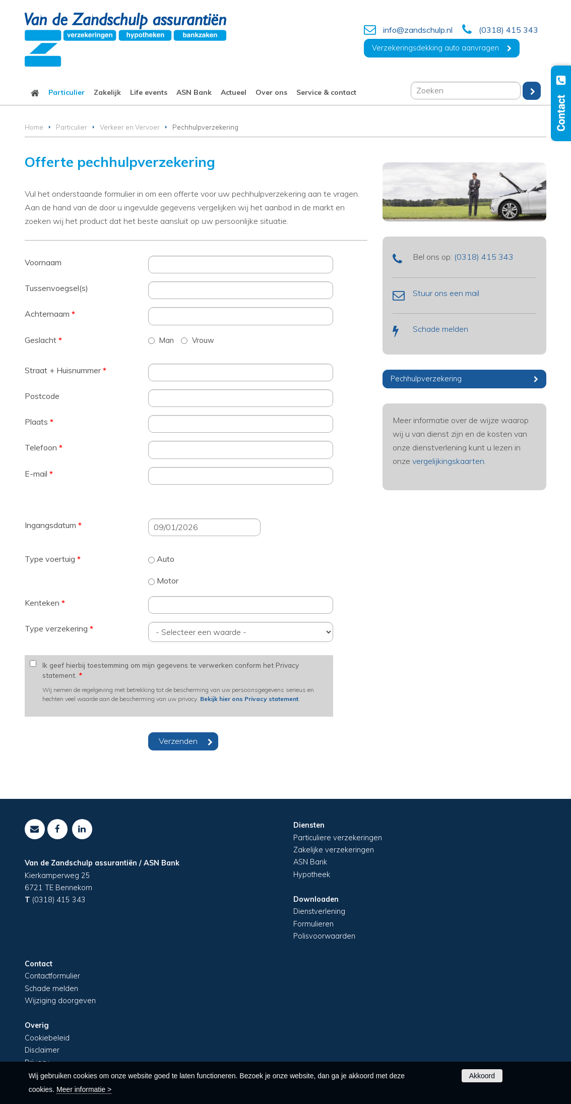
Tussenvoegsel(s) (56, 288)
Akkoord (482, 1076)
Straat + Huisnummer (65, 370)
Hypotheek (311, 874)
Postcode (42, 396)
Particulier (71, 127)
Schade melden (440, 329)
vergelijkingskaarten (448, 461)
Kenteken (45, 603)
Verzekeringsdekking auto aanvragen (435, 47)
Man (166, 340)
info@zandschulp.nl (418, 30)
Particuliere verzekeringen (337, 837)
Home (34, 127)
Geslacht (43, 340)
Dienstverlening (319, 911)
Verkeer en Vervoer (130, 127)
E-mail (39, 474)
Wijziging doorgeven (60, 1000)
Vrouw (203, 340)
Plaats (39, 422)
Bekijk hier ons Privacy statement (249, 699)
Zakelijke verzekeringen (333, 849)
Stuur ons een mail (446, 293)
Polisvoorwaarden (324, 936)
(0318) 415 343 (508, 30)
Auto (165, 559)
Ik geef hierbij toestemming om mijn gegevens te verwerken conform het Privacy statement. (170, 670)
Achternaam (50, 314)
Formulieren (313, 923)
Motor (167, 580)
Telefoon (43, 447)
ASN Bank (310, 861)
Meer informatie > (83, 1089)
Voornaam (43, 262)
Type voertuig (53, 559)
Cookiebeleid (47, 1037)
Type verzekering (59, 628)
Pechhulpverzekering (426, 378)
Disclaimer (42, 1050)
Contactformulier (52, 975)
